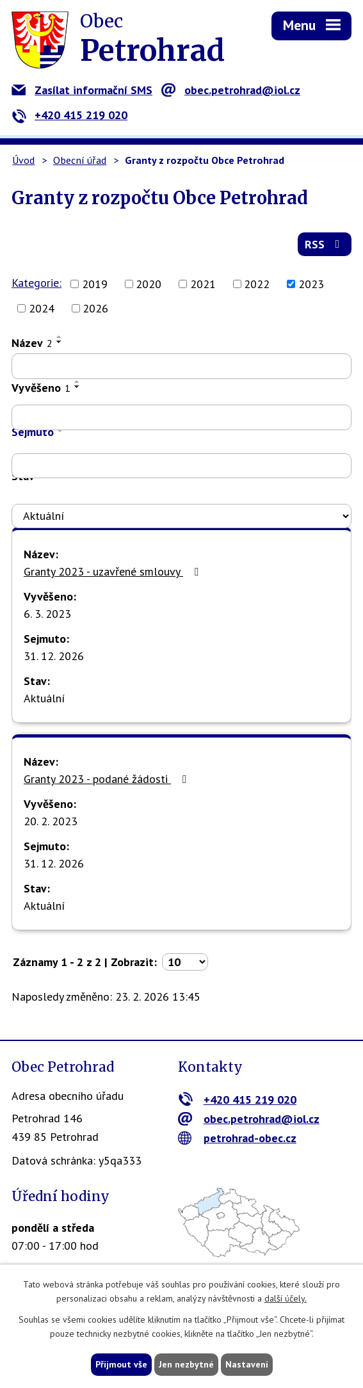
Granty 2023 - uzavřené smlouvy (114, 571)
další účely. (285, 1299)
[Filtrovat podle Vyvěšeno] (181, 417)
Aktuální (44, 698)
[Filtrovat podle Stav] (181, 516)
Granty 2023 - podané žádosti (107, 778)
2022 (257, 284)
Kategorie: (36, 282)
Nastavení (246, 1364)
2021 (203, 284)
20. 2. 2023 (50, 821)
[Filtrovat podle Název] (181, 366)
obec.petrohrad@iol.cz (230, 90)
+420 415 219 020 (69, 115)
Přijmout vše (121, 1364)
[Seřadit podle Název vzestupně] (59, 336)
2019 (95, 284)
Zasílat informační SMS (82, 90)
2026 (95, 308)
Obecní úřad (79, 160)
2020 (148, 284)
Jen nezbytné (186, 1364)
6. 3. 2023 (47, 613)
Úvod (23, 160)
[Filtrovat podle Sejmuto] (181, 466)
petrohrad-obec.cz (237, 1138)
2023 (311, 284)
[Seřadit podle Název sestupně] (59, 341)
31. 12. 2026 (54, 656)
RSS (325, 244)
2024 (41, 308)
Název (32, 342)
